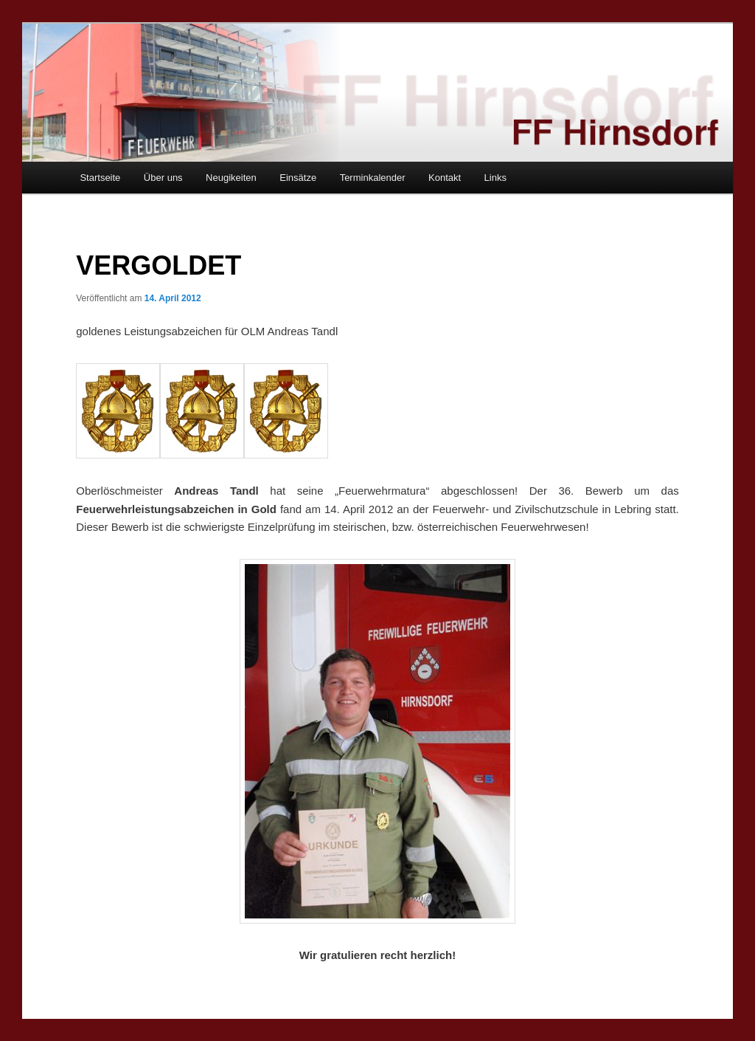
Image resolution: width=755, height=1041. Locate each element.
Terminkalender (373, 177)
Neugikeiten (231, 177)
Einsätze (297, 177)
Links (495, 177)
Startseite (100, 177)
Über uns (163, 177)
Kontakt (444, 177)
